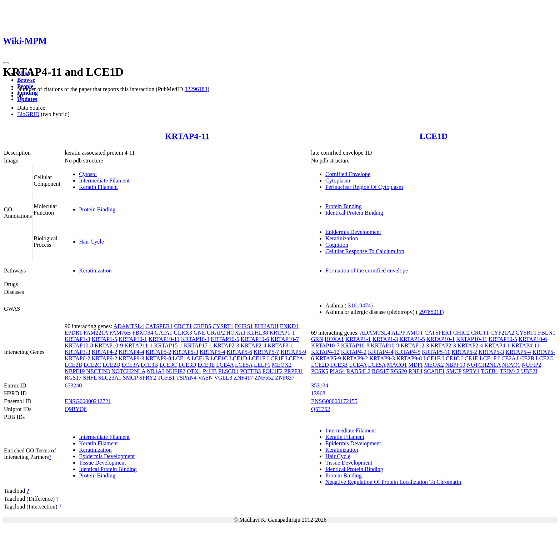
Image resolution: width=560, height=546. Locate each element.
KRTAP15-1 (168, 345)
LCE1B (200, 358)
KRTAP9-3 (131, 358)
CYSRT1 (223, 326)
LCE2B (73, 365)
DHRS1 (244, 326)
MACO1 (397, 365)
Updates (27, 99)
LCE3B (149, 365)
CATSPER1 (158, 326)
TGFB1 (166, 378)
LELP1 (262, 365)
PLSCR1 (228, 371)
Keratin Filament (98, 187)
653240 (73, 385)
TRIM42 (510, 371)
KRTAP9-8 (158, 358)
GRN (317, 339)
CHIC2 (461, 333)
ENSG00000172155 (334, 401)
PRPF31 (293, 371)
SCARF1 (434, 371)
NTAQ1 (511, 365)
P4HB (210, 371)
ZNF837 (285, 378)
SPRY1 (471, 371)
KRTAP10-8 (79, 345)
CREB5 (202, 326)
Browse (26, 80)
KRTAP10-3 (195, 339)
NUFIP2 (175, 371)
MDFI (416, 365)
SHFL (90, 378)
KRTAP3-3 (77, 352)
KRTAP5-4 (212, 352)
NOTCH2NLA (128, 371)
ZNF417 (243, 378)
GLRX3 (183, 333)
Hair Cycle (91, 242)
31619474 (359, 305)
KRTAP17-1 (198, 345)
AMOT (414, 333)
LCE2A (294, 358)
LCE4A (225, 365)
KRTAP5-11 (436, 352)
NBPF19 (75, 371)
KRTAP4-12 (325, 352)
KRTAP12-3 (415, 345)
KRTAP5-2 (158, 352)
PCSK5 (319, 371)
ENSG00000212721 (88, 401)
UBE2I (529, 371)
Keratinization (341, 238)
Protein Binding (97, 209)
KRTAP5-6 (239, 352)
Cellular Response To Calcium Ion (364, 251)
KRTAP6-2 (77, 358)
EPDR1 (73, 333)
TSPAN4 (186, 378)
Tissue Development (102, 463)
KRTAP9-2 (105, 358)
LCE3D (187, 365)
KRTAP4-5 (408, 352)
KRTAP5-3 (185, 352)
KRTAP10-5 (225, 339)
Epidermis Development (353, 232)
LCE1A (181, 358)
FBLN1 (546, 333)
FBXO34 (142, 333)
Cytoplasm (337, 180)
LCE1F (275, 358)
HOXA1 (236, 333)
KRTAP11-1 (138, 345)
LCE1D (434, 136)
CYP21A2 (502, 333)
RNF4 (415, 371)
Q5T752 (320, 409)
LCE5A (243, 365)
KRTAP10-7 (284, 339)
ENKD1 (289, 326)
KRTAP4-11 (187, 136)
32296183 (196, 89)
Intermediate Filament (104, 180)
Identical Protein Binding (354, 213)
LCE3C (168, 365)
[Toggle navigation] (6, 63)
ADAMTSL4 (129, 326)
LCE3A (130, 365)
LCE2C (92, 365)
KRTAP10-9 (109, 345)
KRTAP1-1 (282, 333)
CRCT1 (183, 326)
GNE (199, 333)
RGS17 (73, 378)
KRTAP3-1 (280, 345)
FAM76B (120, 333)
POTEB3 (250, 371)
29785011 (430, 312)
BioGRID (28, 114)
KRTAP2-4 (253, 345)
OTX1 (194, 371)
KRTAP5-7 (266, 352)
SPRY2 (147, 378)
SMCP (130, 378)
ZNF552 (264, 378)
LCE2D (111, 365)
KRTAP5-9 (293, 352)
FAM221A (96, 333)
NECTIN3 (98, 371)
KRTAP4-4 (131, 352)
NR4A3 (156, 371)
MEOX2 (281, 365)
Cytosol (88, 174)
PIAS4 (337, 371)
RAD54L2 (358, 371)
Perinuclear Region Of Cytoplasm (364, 187)
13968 (318, 393)
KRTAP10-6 (255, 339)
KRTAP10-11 (164, 339)
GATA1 (163, 333)
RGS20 (398, 371)
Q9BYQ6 (75, 409)
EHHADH (266, 326)
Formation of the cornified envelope (366, 270)
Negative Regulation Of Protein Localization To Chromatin (393, 482)
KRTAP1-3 (77, 339)
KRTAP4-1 (497, 345)
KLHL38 (257, 333)
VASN (205, 378)
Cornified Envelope (347, 174)
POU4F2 (272, 371)
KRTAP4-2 (105, 352)
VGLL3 (223, 378)
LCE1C (219, 358)
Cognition (336, 245)
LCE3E (206, 365)
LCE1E (257, 358)
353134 (319, 385)
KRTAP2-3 (226, 345)
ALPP (398, 333)
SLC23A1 (109, 378)
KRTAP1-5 (105, 339)
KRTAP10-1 (133, 339)
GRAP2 (216, 333)
